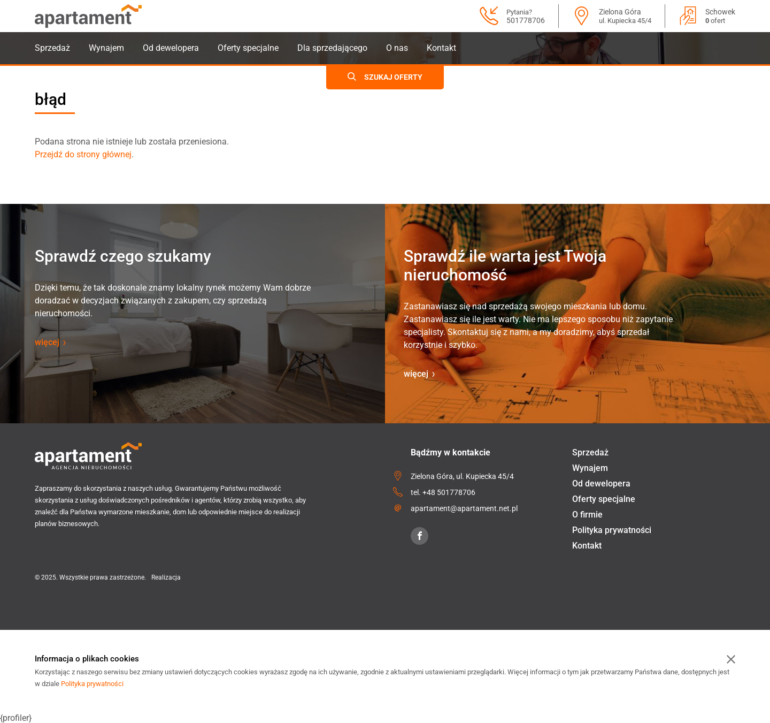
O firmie (587, 514)
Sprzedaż (52, 48)
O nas (397, 48)
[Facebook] (419, 536)
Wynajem (106, 48)
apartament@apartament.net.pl (464, 508)
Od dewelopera (171, 48)
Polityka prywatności (611, 530)
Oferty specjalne (248, 48)
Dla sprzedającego (332, 48)
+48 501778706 (448, 492)
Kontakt (441, 48)
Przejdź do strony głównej (83, 154)
